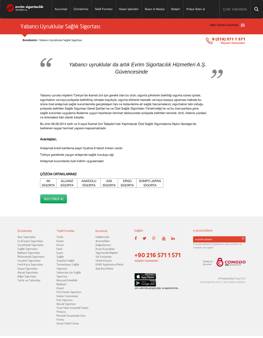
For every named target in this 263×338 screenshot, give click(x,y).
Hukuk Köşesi (104, 260)
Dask (59, 248)
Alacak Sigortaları (27, 272)
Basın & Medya (155, 9)
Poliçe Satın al (195, 9)
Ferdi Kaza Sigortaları (30, 264)
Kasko (60, 241)
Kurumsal (61, 9)
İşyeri (60, 252)
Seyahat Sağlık (65, 260)
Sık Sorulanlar (104, 256)
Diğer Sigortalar (26, 276)
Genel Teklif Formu (68, 323)
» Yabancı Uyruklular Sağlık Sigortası (52, 40)
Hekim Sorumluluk (67, 296)
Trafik (60, 237)
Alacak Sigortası (66, 304)
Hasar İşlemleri (128, 9)
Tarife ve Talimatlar (28, 280)
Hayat (60, 288)
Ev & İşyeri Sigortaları (30, 241)
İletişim (175, 9)
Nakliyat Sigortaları (28, 252)
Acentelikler (103, 241)
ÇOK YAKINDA (235, 9)
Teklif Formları (104, 9)
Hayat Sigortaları (27, 268)
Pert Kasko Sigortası (69, 292)
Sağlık (60, 256)
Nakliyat (61, 284)
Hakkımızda (102, 237)
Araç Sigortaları (26, 237)
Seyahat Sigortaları (28, 260)
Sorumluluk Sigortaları (30, 245)
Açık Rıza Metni (104, 268)
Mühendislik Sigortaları (30, 256)
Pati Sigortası (65, 300)
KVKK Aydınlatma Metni (109, 264)
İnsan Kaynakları (105, 248)
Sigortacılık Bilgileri (107, 252)
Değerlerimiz (103, 245)
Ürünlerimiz (81, 9)
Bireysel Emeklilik (67, 280)
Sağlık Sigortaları (27, 248)
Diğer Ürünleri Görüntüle (227, 25)
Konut (60, 245)
